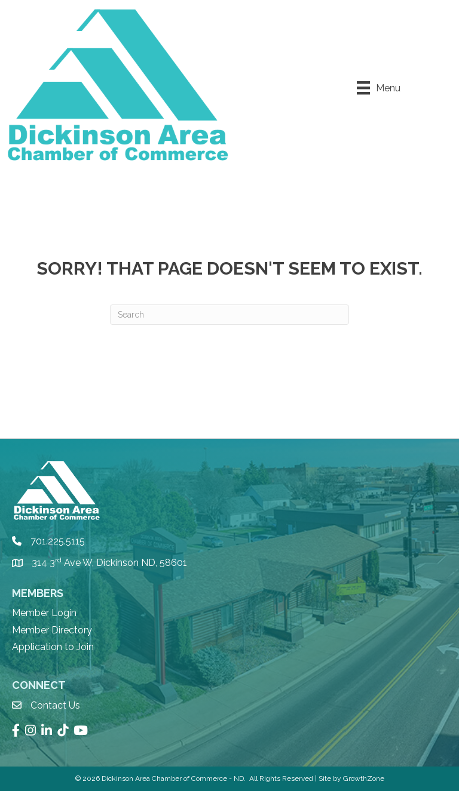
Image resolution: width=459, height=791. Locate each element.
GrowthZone (363, 778)
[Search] (229, 314)
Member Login (44, 612)
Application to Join (53, 647)
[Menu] (378, 87)
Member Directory (52, 630)
